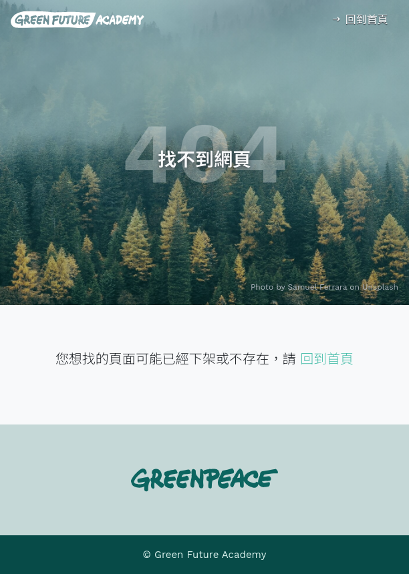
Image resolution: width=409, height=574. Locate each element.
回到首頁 (359, 19)
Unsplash (380, 287)
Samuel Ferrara (318, 287)
